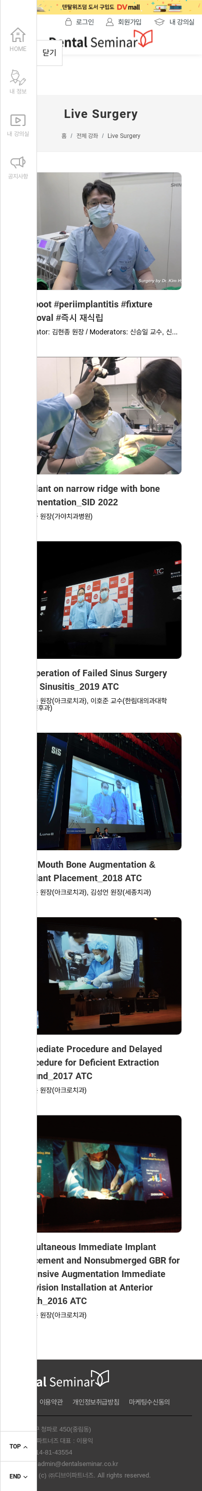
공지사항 (18, 165)
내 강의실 (17, 123)
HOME (18, 38)
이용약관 (51, 1402)
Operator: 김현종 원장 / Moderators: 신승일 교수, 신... (99, 331)
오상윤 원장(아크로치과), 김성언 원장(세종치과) (85, 892)
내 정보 (18, 80)
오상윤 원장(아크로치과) (53, 1090)
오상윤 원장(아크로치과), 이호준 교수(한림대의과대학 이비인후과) (93, 704)
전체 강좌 (87, 136)
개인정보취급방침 (95, 1402)
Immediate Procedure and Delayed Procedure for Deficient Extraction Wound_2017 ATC (91, 1062)
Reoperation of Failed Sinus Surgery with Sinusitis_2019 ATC (93, 680)
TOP (18, 1447)
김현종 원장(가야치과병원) (56, 516)
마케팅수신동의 (149, 1402)
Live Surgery (124, 136)
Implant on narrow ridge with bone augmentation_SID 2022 (90, 495)
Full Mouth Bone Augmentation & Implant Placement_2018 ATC (88, 871)
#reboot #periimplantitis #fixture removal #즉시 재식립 (86, 311)
